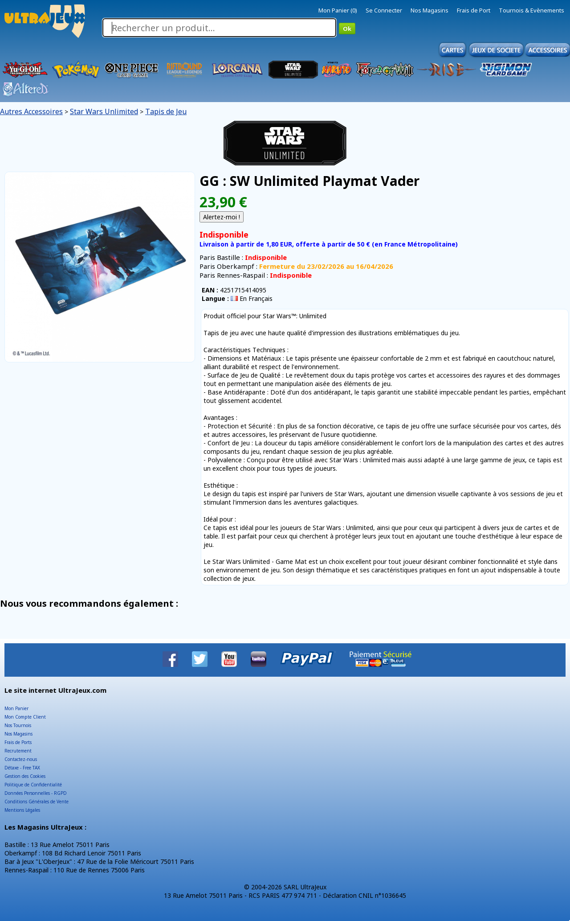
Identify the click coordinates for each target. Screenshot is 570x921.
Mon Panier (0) (337, 10)
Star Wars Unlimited (104, 111)
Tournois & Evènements (531, 10)
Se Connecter (384, 10)
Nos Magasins (429, 10)
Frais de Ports (18, 742)
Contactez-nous (20, 759)
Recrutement (18, 751)
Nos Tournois (17, 725)
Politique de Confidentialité (33, 784)
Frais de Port (473, 10)
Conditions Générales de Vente (36, 801)
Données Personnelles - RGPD (35, 793)
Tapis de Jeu (166, 111)
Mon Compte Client (25, 717)
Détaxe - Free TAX (22, 768)
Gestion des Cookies (24, 776)
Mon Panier (16, 708)
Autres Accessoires (31, 111)
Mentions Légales (22, 810)
